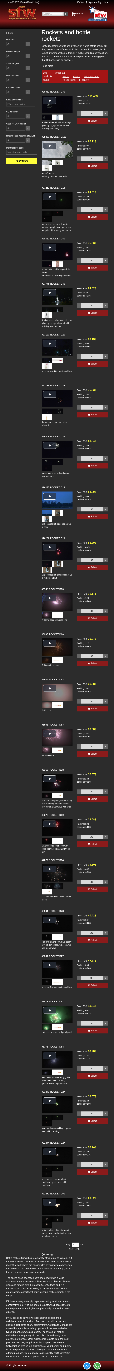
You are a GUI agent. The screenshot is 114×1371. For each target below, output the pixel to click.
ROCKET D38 (53, 385)
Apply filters (22, 161)
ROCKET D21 (53, 436)
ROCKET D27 (53, 956)
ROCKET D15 (53, 188)
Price (66, 76)
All (9, 44)
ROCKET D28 (53, 487)
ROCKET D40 (53, 238)
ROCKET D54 (53, 1046)
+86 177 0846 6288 (19, 2)
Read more (47, 66)
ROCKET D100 (54, 137)
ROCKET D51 (53, 1001)
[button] (49, 100)
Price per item (91, 76)
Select (92, 121)
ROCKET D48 (53, 911)
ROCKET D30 (53, 91)
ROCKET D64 (53, 860)
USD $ (78, 2)
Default (86, 80)
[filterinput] (20, 104)
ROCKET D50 (53, 1193)
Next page (74, 1248)
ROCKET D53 (53, 679)
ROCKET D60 (53, 589)
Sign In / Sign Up (96, 2)
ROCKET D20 (53, 334)
